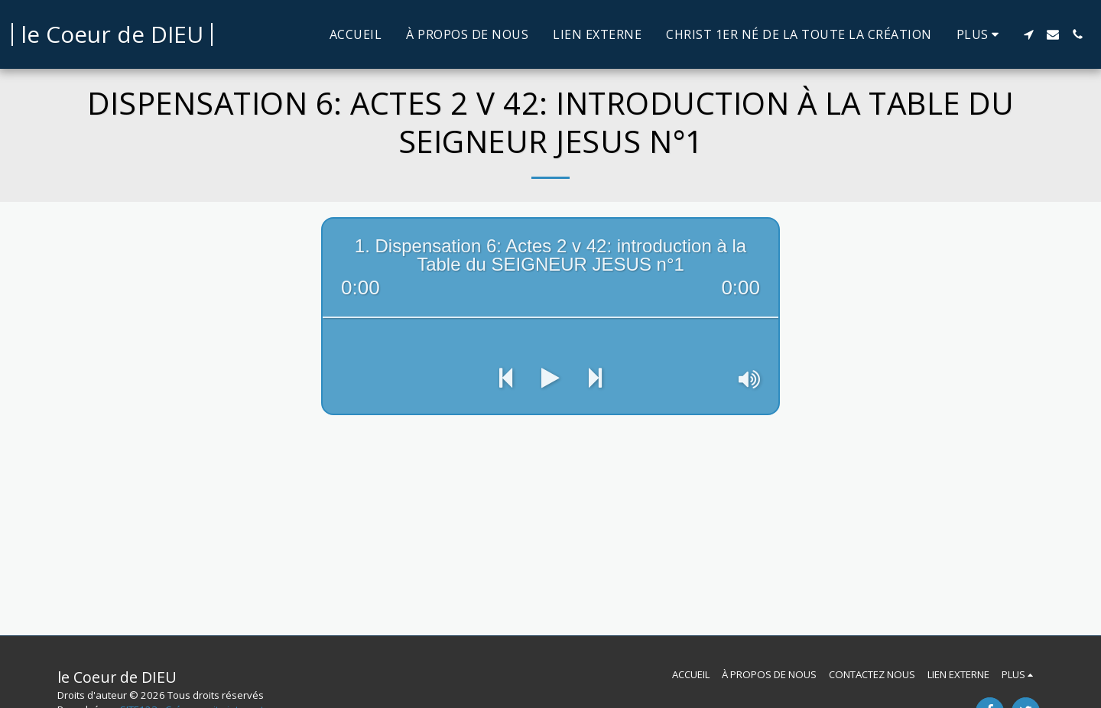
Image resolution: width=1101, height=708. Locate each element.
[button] (1028, 34)
